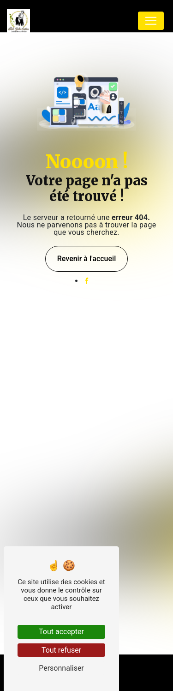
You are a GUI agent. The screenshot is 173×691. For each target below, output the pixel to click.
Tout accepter (61, 631)
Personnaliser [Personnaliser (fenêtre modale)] (61, 668)
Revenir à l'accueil (86, 258)
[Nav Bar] (151, 21)
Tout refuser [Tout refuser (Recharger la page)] (61, 650)
